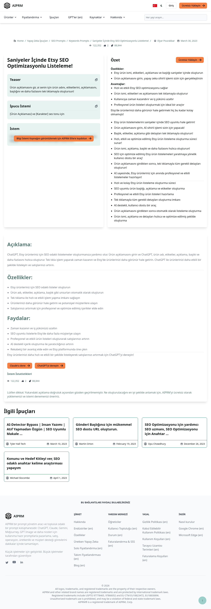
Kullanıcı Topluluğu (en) (122, 528)
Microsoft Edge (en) (191, 535)
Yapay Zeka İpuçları (37, 40)
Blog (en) (79, 565)
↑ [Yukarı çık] (202, 600)
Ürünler (10, 17)
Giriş (171, 5)
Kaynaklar (97, 17)
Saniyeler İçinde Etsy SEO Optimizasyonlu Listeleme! (120, 40)
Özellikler (79, 535)
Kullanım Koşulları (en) (156, 539)
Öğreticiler (114, 522)
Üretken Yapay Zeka (86, 541)
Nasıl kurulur (187, 522)
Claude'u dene (20, 365)
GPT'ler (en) (75, 17)
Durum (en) (115, 535)
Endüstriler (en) (83, 528)
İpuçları (54, 17)
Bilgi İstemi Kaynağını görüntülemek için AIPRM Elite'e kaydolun (53, 138)
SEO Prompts (58, 40)
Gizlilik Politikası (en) (154, 522)
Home (20, 40)
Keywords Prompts (79, 40)
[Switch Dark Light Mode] (161, 6)
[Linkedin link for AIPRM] (22, 563)
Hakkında (117, 17)
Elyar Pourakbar (166, 40)
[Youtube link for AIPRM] (14, 563)
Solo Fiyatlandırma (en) (88, 548)
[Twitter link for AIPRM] (7, 562)
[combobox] (175, 17)
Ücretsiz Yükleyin (193, 5)
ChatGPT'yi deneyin (50, 365)
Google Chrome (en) (191, 528)
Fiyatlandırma (32, 17)
